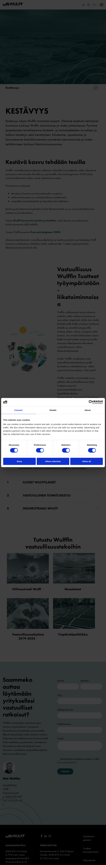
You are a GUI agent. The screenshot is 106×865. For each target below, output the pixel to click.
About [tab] (88, 410)
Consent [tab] (18, 410)
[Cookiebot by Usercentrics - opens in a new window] (91, 402)
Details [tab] (53, 410)
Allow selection (53, 461)
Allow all (86, 461)
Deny (19, 461)
